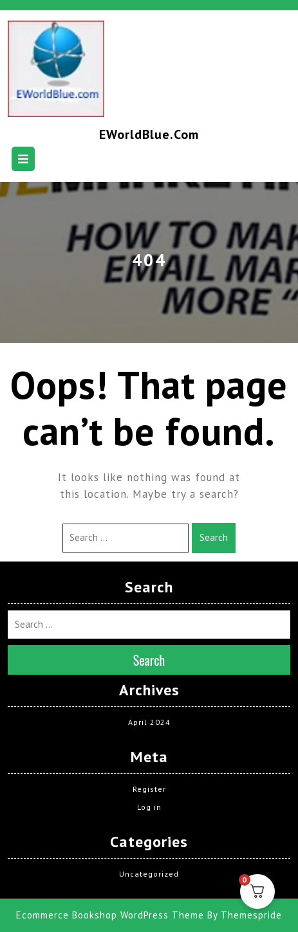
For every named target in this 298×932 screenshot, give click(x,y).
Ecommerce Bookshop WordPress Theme (110, 915)
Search (214, 537)
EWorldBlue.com (149, 134)
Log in (149, 807)
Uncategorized (149, 874)
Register (149, 789)
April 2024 (149, 722)
